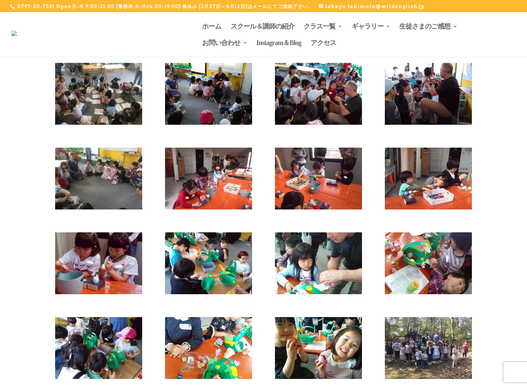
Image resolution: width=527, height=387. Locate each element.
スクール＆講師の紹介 (262, 26)
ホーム (211, 26)
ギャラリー (367, 26)
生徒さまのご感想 (424, 26)
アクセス (323, 43)
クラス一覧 (319, 26)
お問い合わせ (221, 43)
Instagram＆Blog (278, 43)
